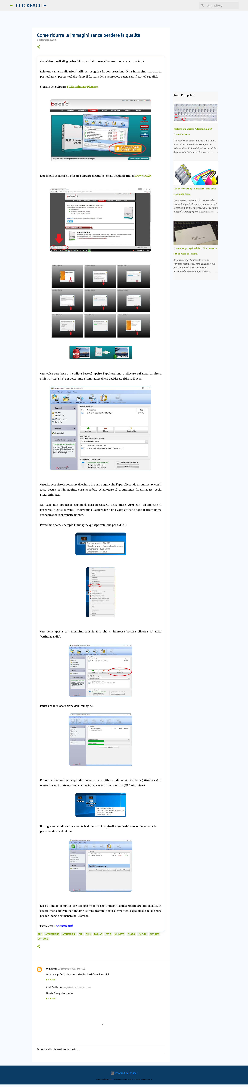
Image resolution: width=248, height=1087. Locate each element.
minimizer (119, 934)
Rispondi (51, 979)
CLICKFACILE (31, 5)
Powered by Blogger (124, 1073)
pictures (154, 934)
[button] (38, 47)
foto (108, 934)
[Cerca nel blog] (222, 5)
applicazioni (68, 934)
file (80, 934)
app (40, 934)
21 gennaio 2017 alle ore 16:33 (71, 969)
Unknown (51, 968)
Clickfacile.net (54, 987)
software (43, 939)
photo (131, 934)
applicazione (52, 934)
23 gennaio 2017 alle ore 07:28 (77, 987)
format (98, 934)
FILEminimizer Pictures (82, 86)
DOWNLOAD (143, 175)
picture (142, 934)
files (88, 934)
